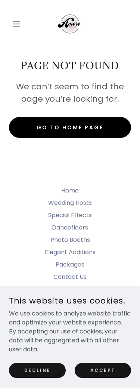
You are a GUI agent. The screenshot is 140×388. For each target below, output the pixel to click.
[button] (18, 23)
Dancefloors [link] (70, 227)
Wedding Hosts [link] (70, 202)
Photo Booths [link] (70, 239)
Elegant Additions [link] (70, 252)
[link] (70, 24)
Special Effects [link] (70, 215)
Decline (37, 370)
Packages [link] (70, 264)
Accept (102, 370)
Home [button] (70, 190)
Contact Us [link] (70, 276)
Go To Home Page (70, 127)
